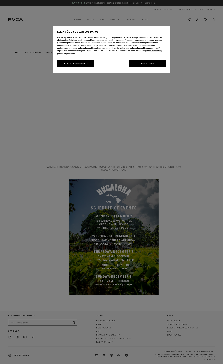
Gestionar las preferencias (75, 63)
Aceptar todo (147, 63)
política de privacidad (66, 53)
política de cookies (153, 51)
